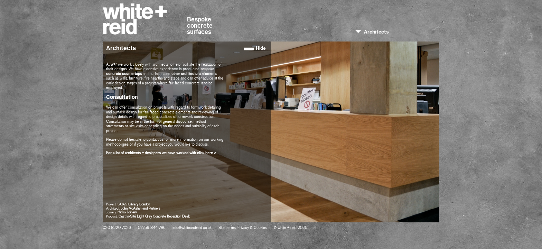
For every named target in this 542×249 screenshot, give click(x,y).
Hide (261, 48)
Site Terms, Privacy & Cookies (242, 228)
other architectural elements (194, 74)
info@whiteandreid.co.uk (192, 228)
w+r (114, 65)
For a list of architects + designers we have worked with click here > (161, 153)
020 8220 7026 (117, 228)
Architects (376, 32)
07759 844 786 (152, 228)
